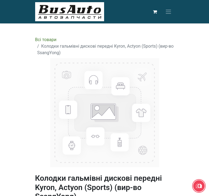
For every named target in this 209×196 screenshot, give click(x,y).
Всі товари (46, 39)
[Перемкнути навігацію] (168, 12)
